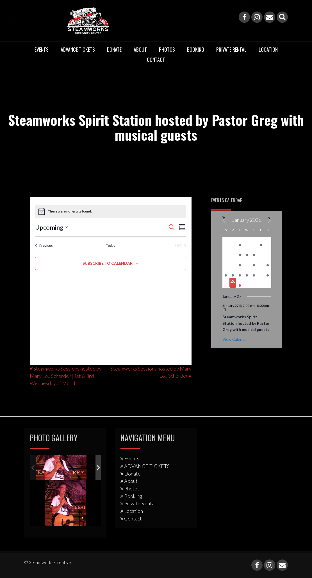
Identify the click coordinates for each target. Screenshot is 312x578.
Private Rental (231, 49)
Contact (156, 59)
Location (268, 49)
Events (42, 49)
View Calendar (235, 339)
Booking (195, 49)
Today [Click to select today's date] (110, 245)
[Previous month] (224, 220)
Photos (167, 49)
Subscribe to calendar (108, 263)
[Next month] (269, 220)
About (140, 49)
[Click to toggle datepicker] (51, 227)
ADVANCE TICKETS (78, 49)
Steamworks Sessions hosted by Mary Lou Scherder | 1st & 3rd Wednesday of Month (66, 375)
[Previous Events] (44, 245)
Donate (114, 49)
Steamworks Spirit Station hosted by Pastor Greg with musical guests (246, 323)
